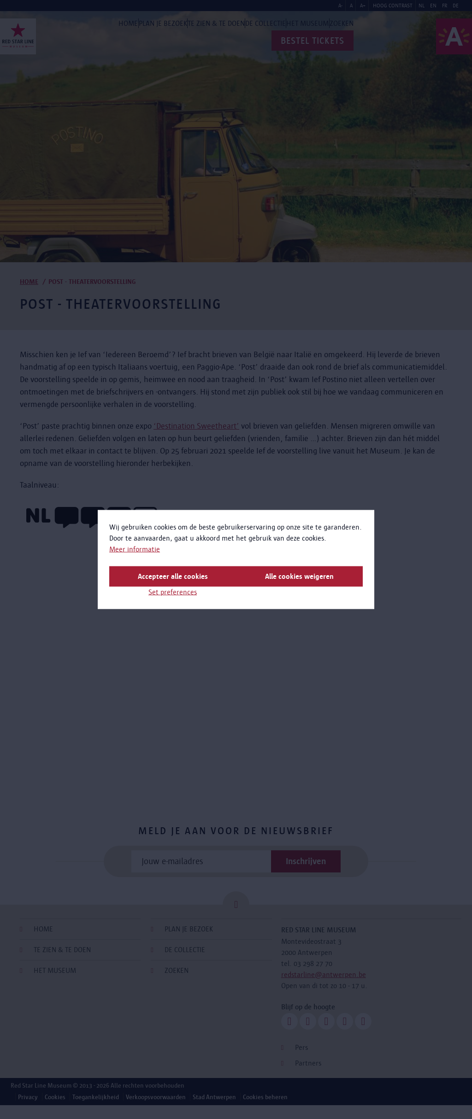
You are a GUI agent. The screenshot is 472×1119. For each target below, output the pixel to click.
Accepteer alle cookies (173, 576)
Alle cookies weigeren (299, 576)
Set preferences (172, 592)
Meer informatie (134, 549)
